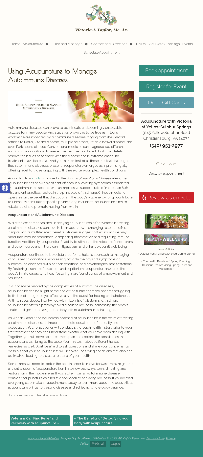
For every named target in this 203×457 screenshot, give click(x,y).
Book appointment (166, 70)
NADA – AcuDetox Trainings (158, 44)
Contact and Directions (109, 44)
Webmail (98, 443)
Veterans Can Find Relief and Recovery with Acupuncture (35, 420)
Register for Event (166, 86)
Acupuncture (33, 44)
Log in (115, 443)
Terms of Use (155, 438)
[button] (5, 188)
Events (187, 44)
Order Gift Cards (166, 103)
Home (15, 44)
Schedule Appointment (102, 52)
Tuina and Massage (67, 44)
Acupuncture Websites (43, 438)
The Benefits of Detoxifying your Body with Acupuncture (102, 420)
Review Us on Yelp (166, 198)
